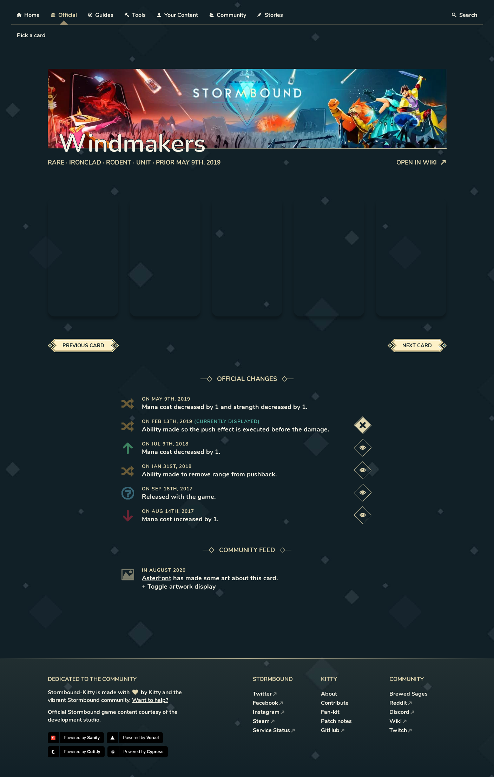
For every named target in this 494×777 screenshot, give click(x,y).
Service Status (274, 730)
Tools (135, 15)
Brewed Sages (408, 694)
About (329, 694)
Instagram (269, 712)
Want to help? (150, 700)
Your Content (177, 15)
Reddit (400, 703)
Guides (101, 15)
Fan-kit (330, 712)
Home (28, 15)
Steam (264, 721)
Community (227, 15)
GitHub (333, 730)
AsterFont (156, 578)
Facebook (268, 703)
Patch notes (336, 721)
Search (464, 15)
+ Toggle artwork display (179, 586)
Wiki (398, 721)
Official (64, 15)
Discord (402, 712)
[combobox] (17, 35)
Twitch (400, 730)
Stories (270, 15)
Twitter (265, 694)
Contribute (335, 703)
